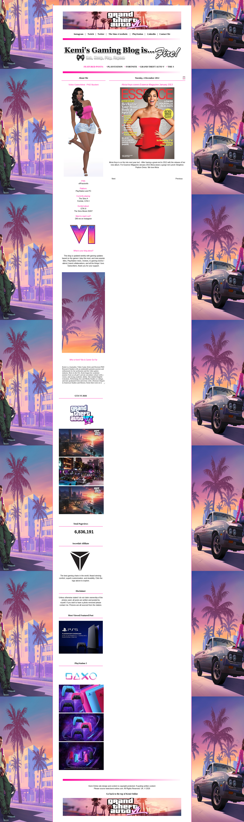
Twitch (90, 34)
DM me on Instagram (83, 219)
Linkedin (151, 34)
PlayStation (138, 34)
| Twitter (100, 34)
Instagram (78, 34)
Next (114, 179)
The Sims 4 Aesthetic (118, 34)
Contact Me (165, 34)
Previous (179, 179)
